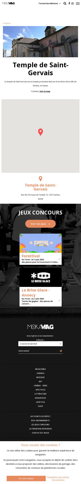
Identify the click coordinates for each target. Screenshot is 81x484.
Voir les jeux (40, 223)
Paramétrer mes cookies (58, 477)
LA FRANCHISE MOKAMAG (40, 428)
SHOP (40, 406)
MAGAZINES (40, 369)
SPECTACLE (41, 389)
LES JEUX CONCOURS (40, 424)
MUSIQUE (40, 377)
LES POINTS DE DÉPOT (40, 416)
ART (40, 381)
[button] (40, 132)
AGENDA (40, 373)
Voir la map (45, 91)
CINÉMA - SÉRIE (40, 385)
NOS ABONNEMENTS (40, 420)
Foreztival (31, 255)
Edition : (40, 340)
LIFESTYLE (40, 402)
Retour (7, 23)
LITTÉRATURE (41, 394)
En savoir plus (58, 479)
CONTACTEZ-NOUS (40, 433)
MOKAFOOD (40, 398)
